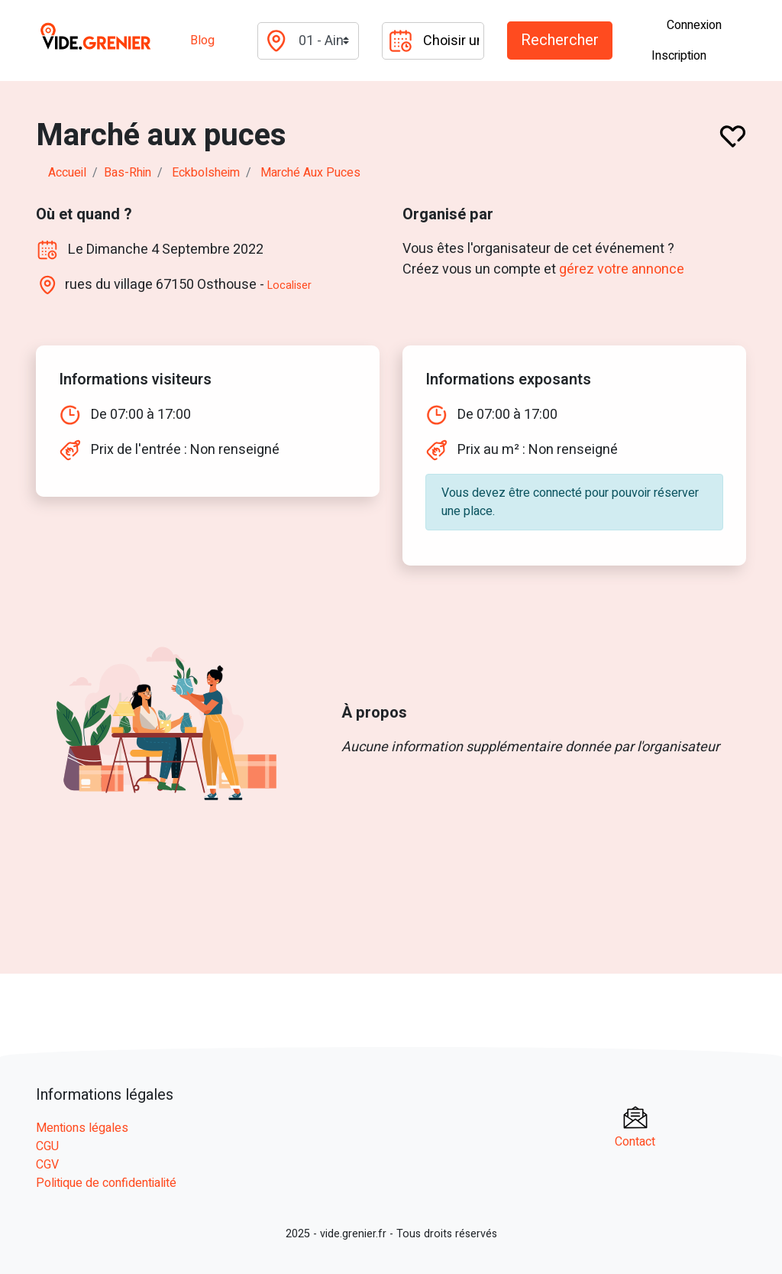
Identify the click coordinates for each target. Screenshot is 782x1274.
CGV (47, 1165)
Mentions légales (82, 1128)
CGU (47, 1146)
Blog (202, 40)
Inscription (678, 56)
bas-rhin (127, 173)
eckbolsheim (206, 173)
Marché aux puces (310, 173)
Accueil (67, 173)
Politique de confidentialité (106, 1183)
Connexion (694, 25)
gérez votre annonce (622, 269)
